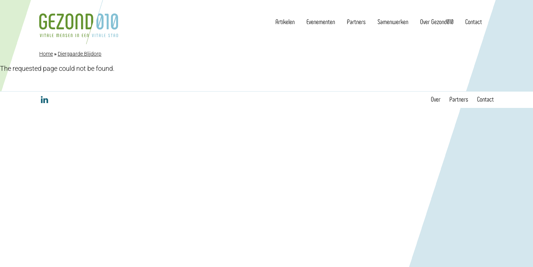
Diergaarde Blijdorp (79, 54)
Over (435, 99)
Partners (356, 22)
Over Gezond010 (436, 22)
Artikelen (285, 22)
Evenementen (320, 22)
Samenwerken (393, 22)
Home (46, 54)
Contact (473, 22)
